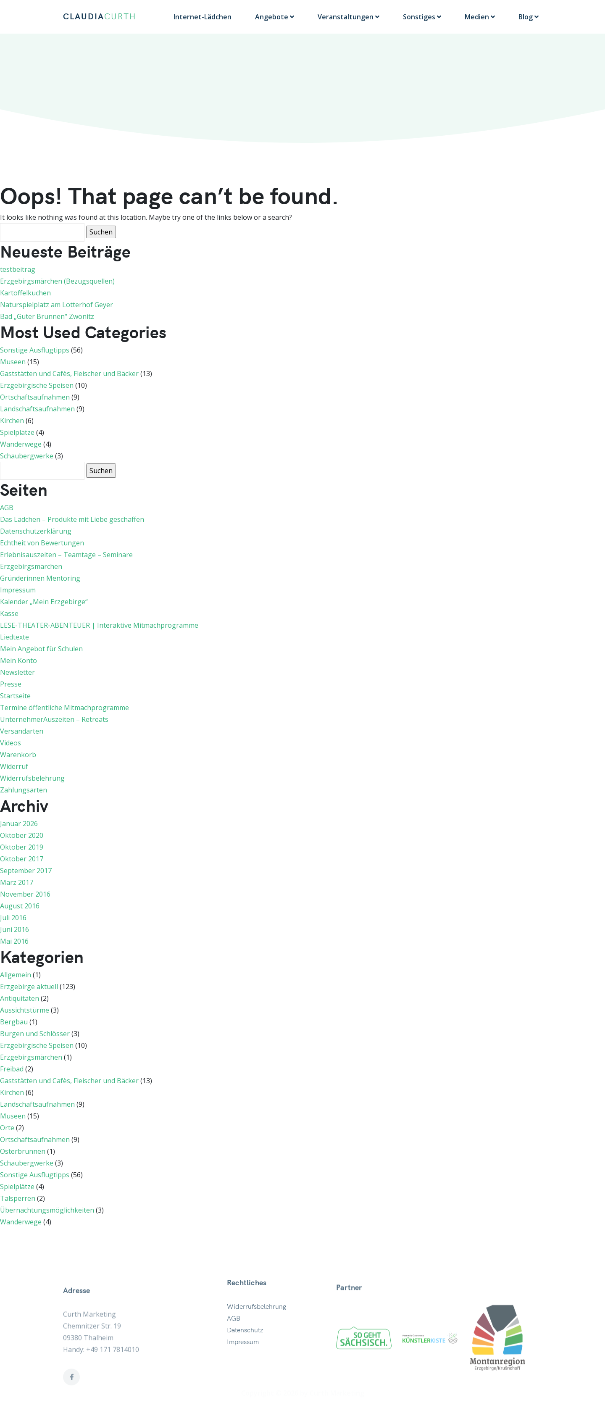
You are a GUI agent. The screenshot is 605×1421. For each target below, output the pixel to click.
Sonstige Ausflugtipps (34, 350)
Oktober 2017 (21, 858)
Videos (10, 742)
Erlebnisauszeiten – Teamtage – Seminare (66, 554)
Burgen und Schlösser (35, 1033)
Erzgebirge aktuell (29, 986)
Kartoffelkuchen (25, 292)
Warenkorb (18, 754)
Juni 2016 (14, 929)
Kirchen (12, 420)
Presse (10, 684)
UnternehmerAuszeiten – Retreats (54, 719)
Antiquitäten (19, 998)
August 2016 (19, 905)
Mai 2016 (14, 941)
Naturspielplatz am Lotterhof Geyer (56, 304)
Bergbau (14, 1021)
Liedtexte (14, 637)
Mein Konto (18, 660)
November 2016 (25, 894)
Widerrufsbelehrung (32, 778)
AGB (6, 507)
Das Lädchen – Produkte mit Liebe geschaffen (72, 519)
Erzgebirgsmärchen (31, 566)
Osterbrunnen (22, 1151)
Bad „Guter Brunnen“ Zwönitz (47, 316)
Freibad (12, 1069)
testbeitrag (17, 269)
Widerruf (14, 766)
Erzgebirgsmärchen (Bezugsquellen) (57, 281)
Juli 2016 (13, 917)
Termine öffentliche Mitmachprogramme (64, 707)
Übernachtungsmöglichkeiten (47, 1210)
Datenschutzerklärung (35, 531)
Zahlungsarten (23, 790)
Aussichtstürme (24, 1010)
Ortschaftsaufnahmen (35, 397)
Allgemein (15, 974)
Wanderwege (21, 444)
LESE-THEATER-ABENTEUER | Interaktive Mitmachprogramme (99, 625)
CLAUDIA (99, 17)
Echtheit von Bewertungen (42, 542)
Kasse (9, 613)
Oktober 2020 (21, 835)
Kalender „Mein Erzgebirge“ (44, 601)
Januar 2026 (19, 823)
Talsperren (17, 1198)
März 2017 (16, 882)
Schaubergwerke (26, 456)
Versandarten (21, 731)
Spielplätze (17, 432)
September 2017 (26, 870)
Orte (7, 1127)
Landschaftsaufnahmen (37, 408)
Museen (13, 361)
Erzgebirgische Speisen (37, 385)
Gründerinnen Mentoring (40, 578)
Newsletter (17, 672)
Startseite (15, 695)
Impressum (18, 590)
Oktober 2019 (21, 847)
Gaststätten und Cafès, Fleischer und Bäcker (69, 373)
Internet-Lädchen (202, 16)
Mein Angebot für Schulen (41, 648)
